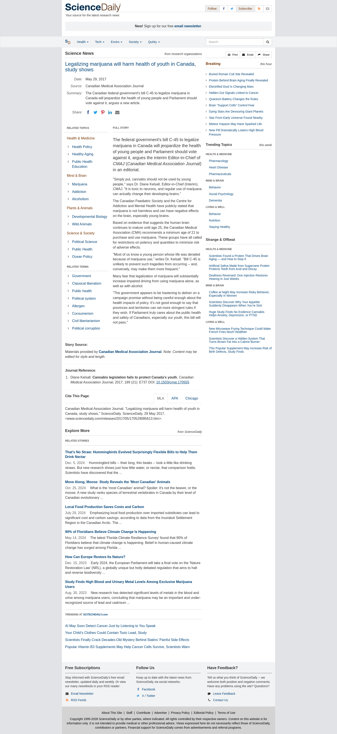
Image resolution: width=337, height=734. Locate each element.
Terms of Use (226, 712)
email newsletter (188, 26)
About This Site (112, 712)
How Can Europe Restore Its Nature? (95, 557)
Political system (84, 298)
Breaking (213, 64)
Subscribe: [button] (246, 8)
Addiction (79, 192)
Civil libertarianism (86, 321)
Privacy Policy (180, 712)
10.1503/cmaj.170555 (172, 382)
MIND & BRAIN (215, 180)
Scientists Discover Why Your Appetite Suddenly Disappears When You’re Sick (235, 303)
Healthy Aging (82, 154)
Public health (82, 291)
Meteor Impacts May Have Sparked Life (235, 124)
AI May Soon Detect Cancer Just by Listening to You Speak (110, 626)
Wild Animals (82, 224)
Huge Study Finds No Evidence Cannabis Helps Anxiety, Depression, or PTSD (236, 313)
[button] (232, 55)
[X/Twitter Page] (232, 8)
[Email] (117, 112)
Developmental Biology (89, 216)
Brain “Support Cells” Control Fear (231, 105)
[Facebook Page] (223, 8)
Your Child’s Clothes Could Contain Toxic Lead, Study (106, 633)
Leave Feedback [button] (224, 693)
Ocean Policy (82, 256)
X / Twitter (148, 695)
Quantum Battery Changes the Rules (233, 99)
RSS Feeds (78, 700)
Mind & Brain (77, 175)
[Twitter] (95, 112)
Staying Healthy (219, 227)
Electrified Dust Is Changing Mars (231, 86)
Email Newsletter (82, 693)
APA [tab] (175, 398)
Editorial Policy (204, 712)
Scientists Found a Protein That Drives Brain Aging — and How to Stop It (238, 257)
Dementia (215, 200)
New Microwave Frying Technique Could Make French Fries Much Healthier (240, 330)
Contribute (143, 712)
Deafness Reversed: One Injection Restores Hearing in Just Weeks (238, 277)
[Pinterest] (102, 112)
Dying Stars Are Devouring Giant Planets (236, 111)
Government (81, 276)
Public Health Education (82, 164)
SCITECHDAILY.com (95, 614)
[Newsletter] (267, 8)
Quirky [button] (154, 42)
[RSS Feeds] (259, 8)
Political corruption (86, 328)
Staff (129, 712)
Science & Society (81, 233)
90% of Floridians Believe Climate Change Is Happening (110, 532)
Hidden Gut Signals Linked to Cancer (233, 93)
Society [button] (135, 42)
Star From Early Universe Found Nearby (236, 117)
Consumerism (82, 313)
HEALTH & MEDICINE (219, 154)
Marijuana (79, 184)
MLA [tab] (160, 398)
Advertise (160, 712)
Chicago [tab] (191, 398)
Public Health (82, 249)
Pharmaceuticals (220, 174)
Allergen (78, 306)
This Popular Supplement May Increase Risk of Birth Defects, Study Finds (240, 349)
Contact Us (220, 700)
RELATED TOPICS (78, 128)
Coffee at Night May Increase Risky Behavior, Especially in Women (239, 293)
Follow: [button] (212, 8)
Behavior (215, 187)
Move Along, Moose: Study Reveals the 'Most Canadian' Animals (117, 482)
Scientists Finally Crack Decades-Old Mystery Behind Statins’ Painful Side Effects (127, 640)
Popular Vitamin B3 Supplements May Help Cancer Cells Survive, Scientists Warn (127, 647)
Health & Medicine (81, 138)
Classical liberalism (86, 283)
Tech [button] (99, 42)
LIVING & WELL (215, 207)
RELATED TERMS (78, 266)
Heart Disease (218, 167)
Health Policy (82, 147)
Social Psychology (221, 194)
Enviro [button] (117, 42)
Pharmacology (218, 161)
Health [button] (83, 42)
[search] (267, 42)
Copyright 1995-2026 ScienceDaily (93, 719)
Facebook (148, 689)
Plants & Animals (80, 208)
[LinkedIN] (110, 112)
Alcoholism (80, 199)
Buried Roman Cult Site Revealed (231, 74)
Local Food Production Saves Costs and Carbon (104, 507)
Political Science (84, 242)
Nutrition (214, 220)
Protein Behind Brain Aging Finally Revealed (238, 80)
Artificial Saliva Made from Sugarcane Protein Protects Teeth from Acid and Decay (239, 267)
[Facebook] (88, 112)
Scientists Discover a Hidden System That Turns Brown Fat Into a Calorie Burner (237, 340)
